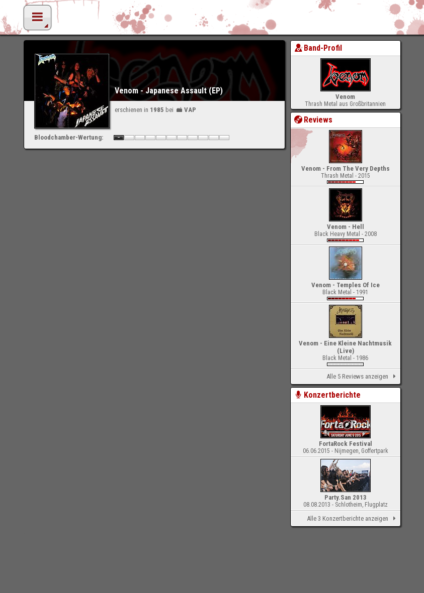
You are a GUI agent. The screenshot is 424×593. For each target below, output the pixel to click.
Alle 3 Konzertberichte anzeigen (353, 518)
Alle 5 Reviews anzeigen (362, 376)
